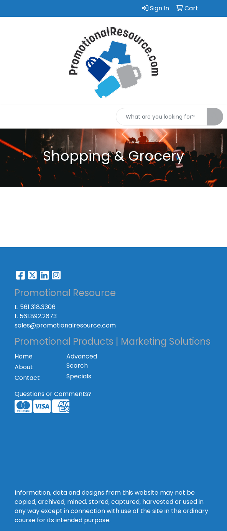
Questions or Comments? (53, 393)
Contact (27, 377)
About (24, 367)
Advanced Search (81, 361)
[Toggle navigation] (12, 116)
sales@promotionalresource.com (65, 325)
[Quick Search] (161, 116)
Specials (78, 376)
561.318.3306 (38, 307)
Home (24, 356)
